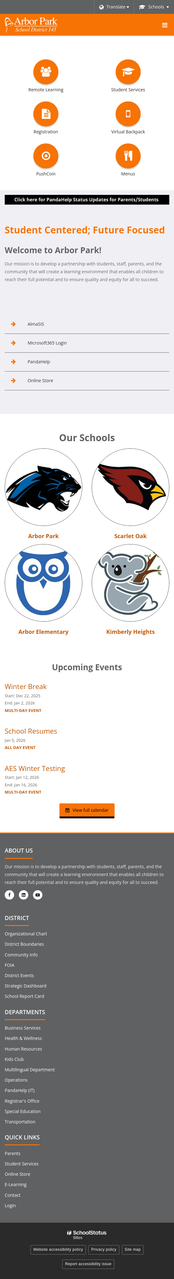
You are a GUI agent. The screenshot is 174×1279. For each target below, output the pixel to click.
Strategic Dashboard (25, 986)
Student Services (22, 1164)
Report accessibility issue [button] (88, 1264)
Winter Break (26, 686)
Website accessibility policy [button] (58, 1249)
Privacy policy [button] (103, 1249)
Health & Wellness (23, 1038)
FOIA (9, 965)
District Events (19, 975)
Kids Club (14, 1059)
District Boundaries (24, 944)
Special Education (23, 1111)
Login (10, 1205)
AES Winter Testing (35, 768)
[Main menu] (164, 25)
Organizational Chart (26, 934)
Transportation (20, 1122)
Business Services (23, 1028)
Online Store (17, 1174)
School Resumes (31, 731)
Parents (12, 1153)
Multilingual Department (30, 1070)
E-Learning (15, 1184)
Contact (12, 1195)
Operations (16, 1080)
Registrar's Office (22, 1101)
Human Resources (23, 1049)
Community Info (21, 955)
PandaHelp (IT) (20, 1090)
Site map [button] (133, 1249)
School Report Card (24, 996)
